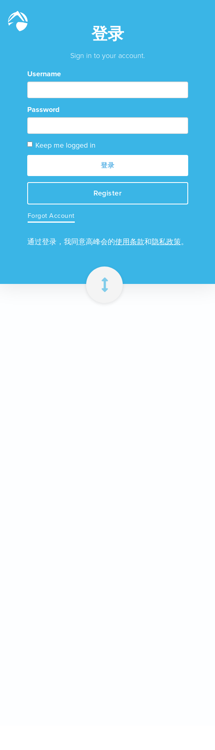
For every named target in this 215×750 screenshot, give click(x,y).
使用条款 (129, 241)
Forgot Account (51, 215)
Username (44, 74)
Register (107, 193)
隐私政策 (166, 241)
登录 (107, 165)
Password (43, 109)
